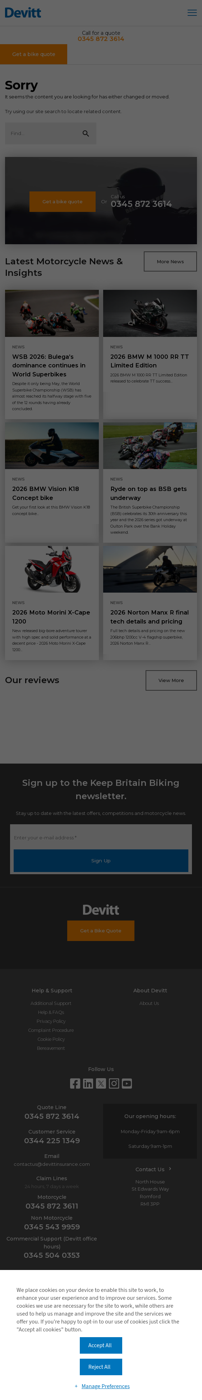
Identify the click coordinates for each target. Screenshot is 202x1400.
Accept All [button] (100, 1345)
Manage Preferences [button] (106, 1386)
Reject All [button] (99, 1367)
